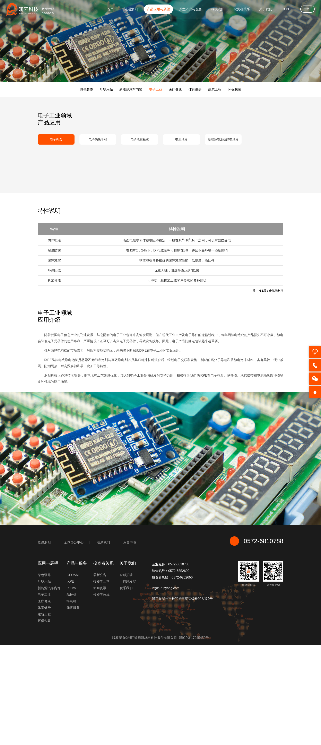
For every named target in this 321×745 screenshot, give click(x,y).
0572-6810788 (256, 641)
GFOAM (73, 675)
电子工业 (155, 89)
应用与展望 (48, 663)
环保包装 (234, 89)
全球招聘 (126, 675)
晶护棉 (71, 694)
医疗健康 (175, 89)
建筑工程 (214, 89)
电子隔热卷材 (98, 139)
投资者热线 (101, 694)
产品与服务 (77, 663)
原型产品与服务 (190, 9)
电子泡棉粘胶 (139, 139)
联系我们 (103, 642)
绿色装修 (86, 89)
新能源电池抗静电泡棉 (223, 139)
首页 (110, 9)
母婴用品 (106, 89)
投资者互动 (101, 681)
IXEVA (71, 688)
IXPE (286, 9)
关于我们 (265, 9)
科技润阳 (217, 9)
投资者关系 (242, 9)
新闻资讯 (99, 688)
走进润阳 (131, 9)
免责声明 (129, 642)
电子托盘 (56, 139)
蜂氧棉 (71, 701)
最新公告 (99, 675)
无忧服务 (73, 708)
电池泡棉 (181, 139)
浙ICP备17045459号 (194, 738)
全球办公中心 (74, 642)
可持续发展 (128, 681)
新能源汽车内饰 (130, 89)
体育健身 (195, 89)
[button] (83, 212)
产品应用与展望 (158, 9)
